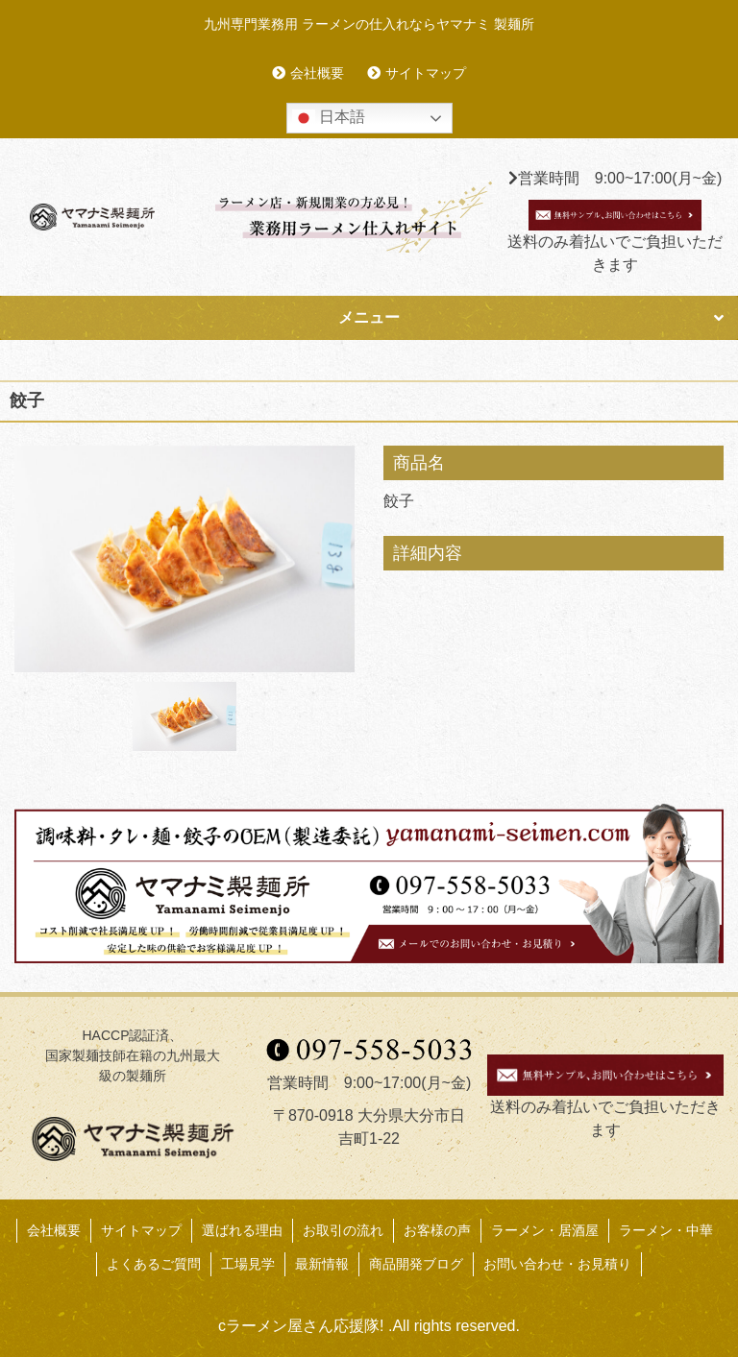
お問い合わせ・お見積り (557, 1264)
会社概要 (317, 73)
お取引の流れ (343, 1230)
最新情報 (322, 1264)
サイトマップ (425, 73)
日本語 (328, 118)
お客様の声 (437, 1230)
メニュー (369, 317)
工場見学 (248, 1264)
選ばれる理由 (242, 1230)
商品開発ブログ (416, 1264)
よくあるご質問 (154, 1264)
